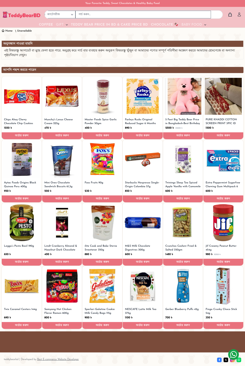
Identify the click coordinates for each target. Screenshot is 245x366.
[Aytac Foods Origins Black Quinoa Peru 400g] (22, 160)
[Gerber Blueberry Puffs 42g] (183, 286)
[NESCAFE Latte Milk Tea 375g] (143, 286)
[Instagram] (232, 360)
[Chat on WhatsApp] (233, 354)
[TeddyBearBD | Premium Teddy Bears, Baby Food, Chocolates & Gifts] (21, 14)
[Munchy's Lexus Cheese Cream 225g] (62, 96)
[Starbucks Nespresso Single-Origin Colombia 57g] (143, 160)
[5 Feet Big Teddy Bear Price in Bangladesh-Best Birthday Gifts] (183, 96)
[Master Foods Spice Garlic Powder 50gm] (102, 96)
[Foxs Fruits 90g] (102, 160)
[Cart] (230, 14)
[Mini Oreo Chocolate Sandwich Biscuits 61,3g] (62, 160)
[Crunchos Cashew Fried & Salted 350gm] (183, 223)
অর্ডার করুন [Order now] (21, 135)
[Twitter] (226, 360)
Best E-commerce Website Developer (58, 359)
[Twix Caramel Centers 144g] (22, 286)
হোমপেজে (215, 50)
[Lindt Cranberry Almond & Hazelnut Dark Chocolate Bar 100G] (62, 223)
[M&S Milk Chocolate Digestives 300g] (143, 223)
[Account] (239, 14)
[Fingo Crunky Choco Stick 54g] (223, 286)
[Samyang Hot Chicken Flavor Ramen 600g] (62, 286)
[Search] (216, 14)
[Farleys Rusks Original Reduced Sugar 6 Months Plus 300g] (143, 96)
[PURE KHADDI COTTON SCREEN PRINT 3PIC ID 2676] (223, 96)
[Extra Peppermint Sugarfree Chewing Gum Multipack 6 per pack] (223, 160)
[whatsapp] (239, 360)
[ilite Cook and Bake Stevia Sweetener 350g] (102, 223)
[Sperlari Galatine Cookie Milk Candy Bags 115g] (102, 286)
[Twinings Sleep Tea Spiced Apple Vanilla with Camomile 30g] (183, 160)
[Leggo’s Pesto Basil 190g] (22, 223)
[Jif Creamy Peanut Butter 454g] (223, 223)
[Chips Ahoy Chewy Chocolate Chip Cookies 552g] (22, 96)
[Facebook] (219, 360)
